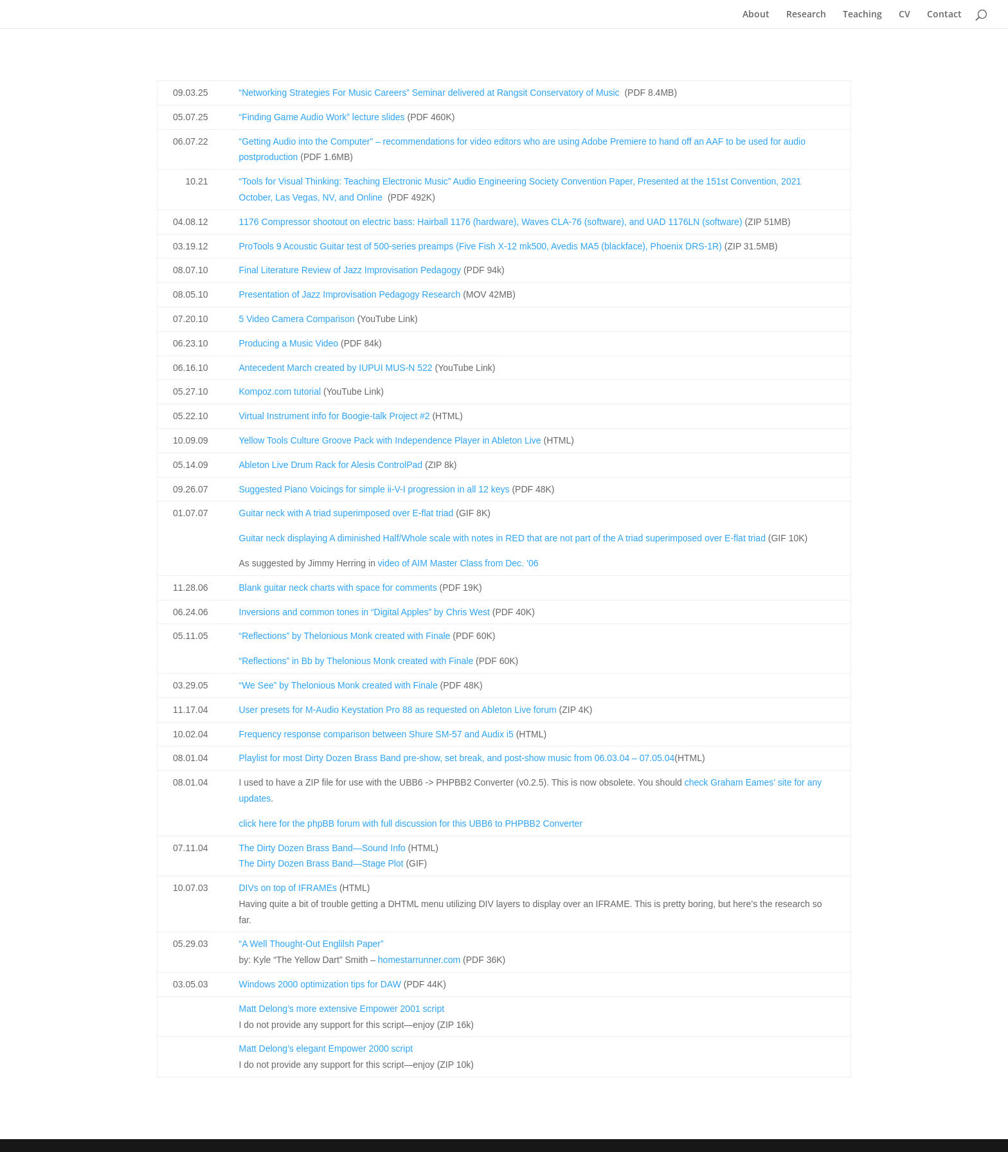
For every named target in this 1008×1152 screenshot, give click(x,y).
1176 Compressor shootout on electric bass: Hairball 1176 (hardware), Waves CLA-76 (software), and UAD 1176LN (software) (490, 222)
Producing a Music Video (289, 343)
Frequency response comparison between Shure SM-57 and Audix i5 (376, 734)
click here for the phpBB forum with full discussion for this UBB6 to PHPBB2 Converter (411, 823)
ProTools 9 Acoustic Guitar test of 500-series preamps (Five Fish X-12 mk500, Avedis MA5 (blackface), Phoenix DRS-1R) (480, 246)
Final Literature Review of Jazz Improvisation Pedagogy (350, 270)
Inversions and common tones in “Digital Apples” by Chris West (364, 612)
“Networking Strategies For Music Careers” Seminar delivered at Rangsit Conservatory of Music (429, 92)
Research (806, 15)
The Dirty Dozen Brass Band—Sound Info (322, 848)
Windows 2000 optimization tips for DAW (320, 984)
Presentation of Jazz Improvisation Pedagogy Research (350, 294)
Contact (944, 15)
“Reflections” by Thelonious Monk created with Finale (345, 636)
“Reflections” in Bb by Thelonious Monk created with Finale (356, 661)
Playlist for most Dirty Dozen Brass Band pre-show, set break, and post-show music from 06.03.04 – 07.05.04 (457, 758)
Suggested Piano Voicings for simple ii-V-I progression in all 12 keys (374, 489)
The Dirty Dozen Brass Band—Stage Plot (321, 863)
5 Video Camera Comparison (297, 319)
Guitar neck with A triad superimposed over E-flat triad (346, 513)
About (756, 15)
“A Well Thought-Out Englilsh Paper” (311, 944)
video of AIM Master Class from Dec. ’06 (458, 563)
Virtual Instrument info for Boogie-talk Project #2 (334, 416)
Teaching (862, 15)
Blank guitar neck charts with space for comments (338, 587)
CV (904, 15)
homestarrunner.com (419, 960)
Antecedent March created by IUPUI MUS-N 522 (336, 368)
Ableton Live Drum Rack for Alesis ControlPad (331, 465)
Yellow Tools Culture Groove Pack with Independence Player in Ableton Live (390, 440)
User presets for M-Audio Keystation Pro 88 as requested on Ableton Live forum (398, 710)
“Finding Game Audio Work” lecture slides (322, 117)
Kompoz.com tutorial (280, 391)
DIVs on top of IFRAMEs (288, 888)
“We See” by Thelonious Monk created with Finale (338, 685)
